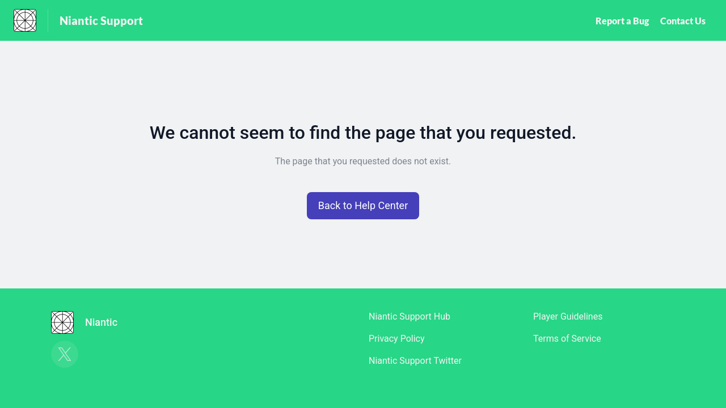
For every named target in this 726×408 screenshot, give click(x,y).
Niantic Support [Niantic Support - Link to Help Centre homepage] (101, 20)
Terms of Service (567, 338)
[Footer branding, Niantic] (90, 322)
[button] (363, 205)
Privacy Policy (397, 338)
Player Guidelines (567, 316)
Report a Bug (622, 20)
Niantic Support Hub (409, 316)
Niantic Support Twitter (415, 360)
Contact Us (683, 20)
